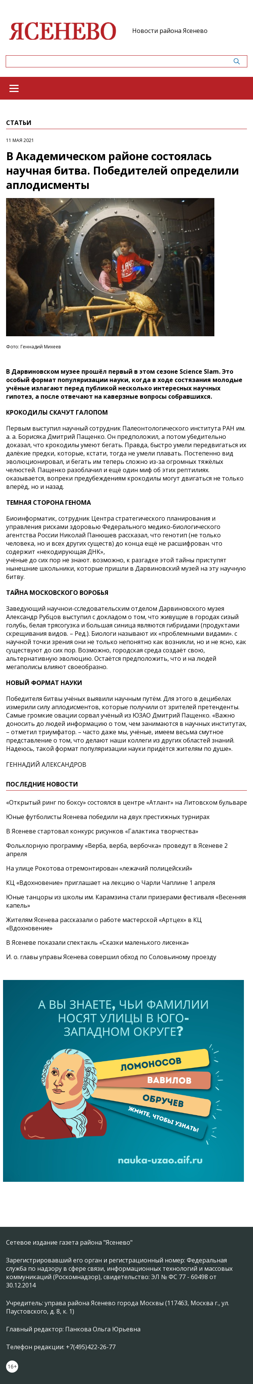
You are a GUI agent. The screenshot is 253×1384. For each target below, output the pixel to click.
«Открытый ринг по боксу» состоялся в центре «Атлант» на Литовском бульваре (126, 802)
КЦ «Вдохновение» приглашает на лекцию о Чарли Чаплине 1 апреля (110, 882)
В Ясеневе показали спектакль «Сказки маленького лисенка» (97, 942)
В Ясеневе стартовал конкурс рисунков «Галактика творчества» (102, 831)
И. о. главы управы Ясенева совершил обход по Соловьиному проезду (111, 957)
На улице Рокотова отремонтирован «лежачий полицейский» (99, 868)
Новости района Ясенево (170, 31)
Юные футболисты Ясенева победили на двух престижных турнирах (107, 817)
